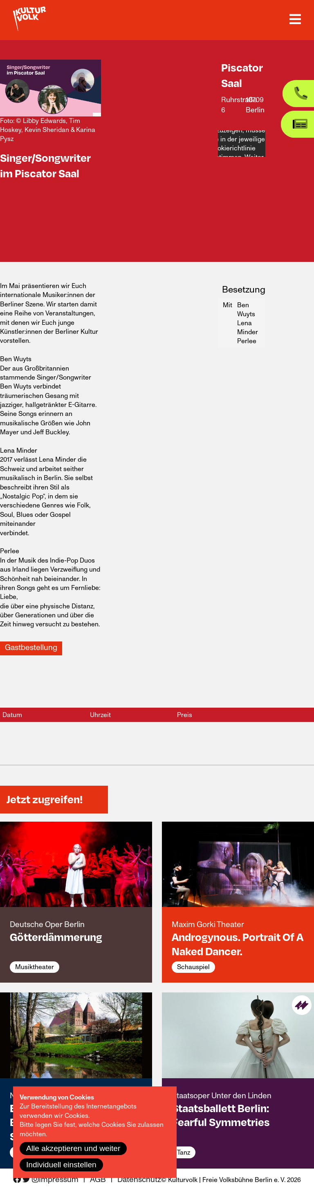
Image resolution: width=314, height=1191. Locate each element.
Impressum (58, 1180)
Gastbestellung (31, 647)
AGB (98, 1180)
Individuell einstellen (61, 1164)
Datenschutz (139, 1180)
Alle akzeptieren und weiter (73, 1148)
